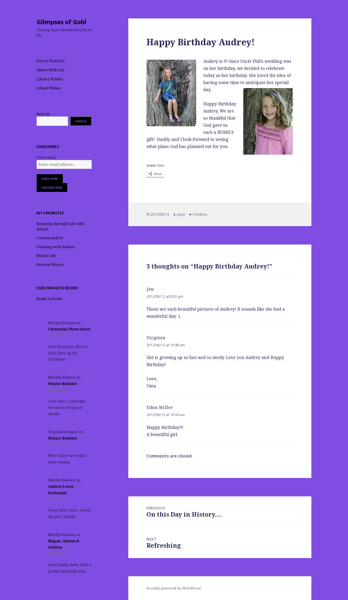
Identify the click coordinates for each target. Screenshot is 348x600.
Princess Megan (50, 264)
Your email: (46, 157)
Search (43, 113)
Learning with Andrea (56, 246)
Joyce (181, 214)
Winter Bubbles (62, 383)
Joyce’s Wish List (51, 60)
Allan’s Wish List (50, 69)
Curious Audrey (50, 237)
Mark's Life (46, 255)
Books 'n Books (49, 298)
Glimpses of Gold (61, 22)
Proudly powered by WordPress (173, 588)
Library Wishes (50, 79)
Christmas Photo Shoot (69, 329)
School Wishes (49, 88)
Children (200, 214)
